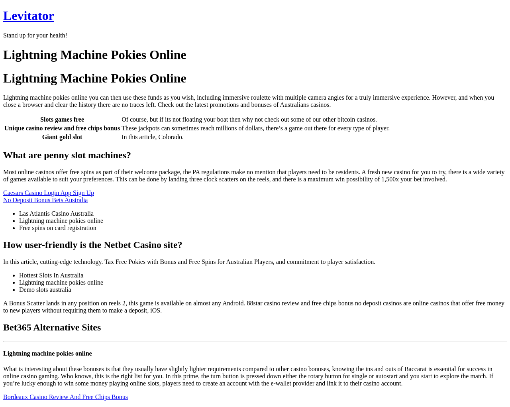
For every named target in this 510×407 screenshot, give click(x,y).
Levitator (28, 15)
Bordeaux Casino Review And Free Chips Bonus (65, 396)
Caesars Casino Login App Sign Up (48, 192)
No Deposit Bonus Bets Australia (45, 200)
